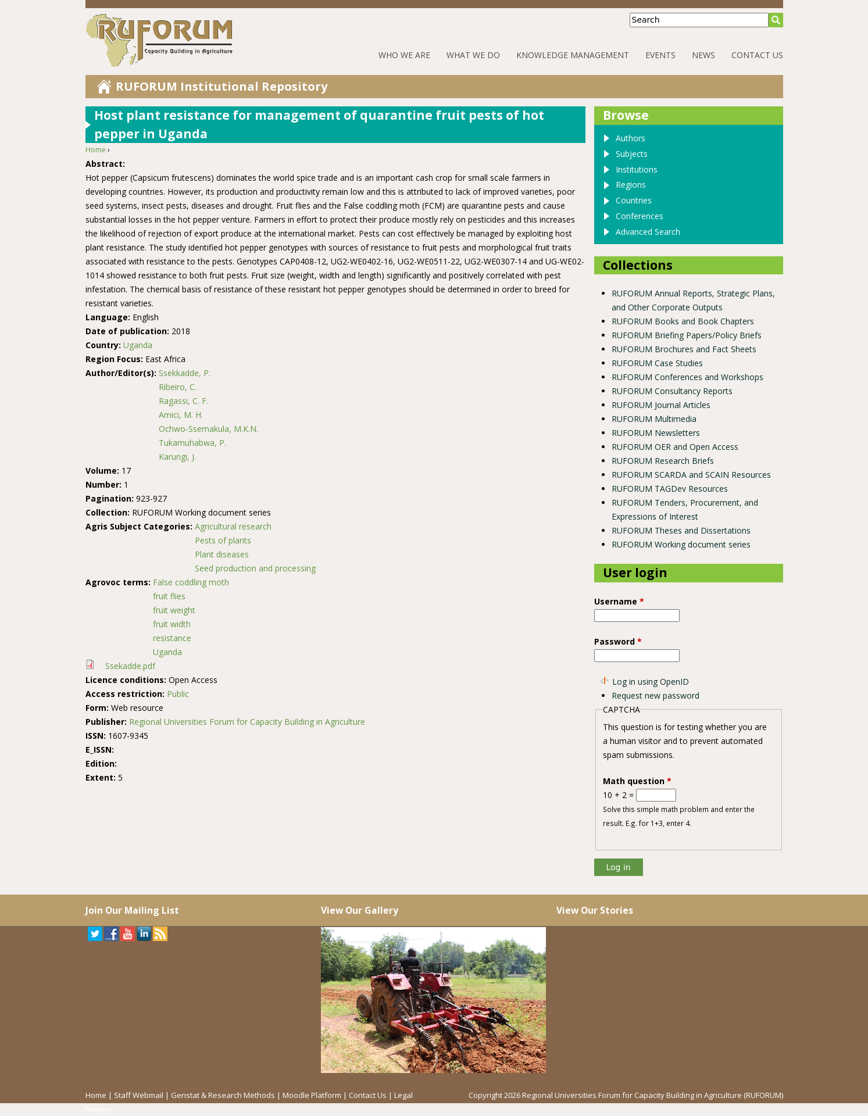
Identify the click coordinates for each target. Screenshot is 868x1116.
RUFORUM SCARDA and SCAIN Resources (691, 474)
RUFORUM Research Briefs (663, 460)
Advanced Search (648, 231)
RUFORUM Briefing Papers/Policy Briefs (687, 335)
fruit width (172, 623)
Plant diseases (222, 554)
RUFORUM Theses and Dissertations (681, 530)
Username (619, 601)
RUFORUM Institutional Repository (221, 86)
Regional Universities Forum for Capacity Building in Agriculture (247, 721)
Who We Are (404, 54)
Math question (637, 780)
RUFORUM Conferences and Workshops (687, 376)
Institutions (637, 169)
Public (178, 693)
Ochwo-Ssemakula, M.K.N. (208, 428)
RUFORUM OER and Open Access (675, 446)
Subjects (632, 153)
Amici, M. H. (181, 414)
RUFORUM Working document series (681, 544)
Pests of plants (223, 540)
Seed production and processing (255, 568)
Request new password (655, 695)
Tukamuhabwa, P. (192, 442)
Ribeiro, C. (178, 386)
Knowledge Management (572, 54)
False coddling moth (191, 582)
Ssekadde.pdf (130, 665)
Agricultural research (233, 526)
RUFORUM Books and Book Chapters (683, 321)
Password (618, 641)
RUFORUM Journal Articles (661, 404)
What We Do (473, 54)
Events (660, 54)
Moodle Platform (312, 1095)
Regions (631, 184)
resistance (172, 637)
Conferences (639, 215)
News (703, 54)
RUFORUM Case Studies (657, 363)
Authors (630, 138)
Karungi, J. (177, 456)
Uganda (137, 344)
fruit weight (174, 610)
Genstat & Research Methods (223, 1095)
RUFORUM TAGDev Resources (670, 488)
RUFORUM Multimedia (654, 418)
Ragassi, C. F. (183, 400)
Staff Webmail (138, 1095)
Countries (634, 200)
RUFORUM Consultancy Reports (672, 390)
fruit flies (169, 596)
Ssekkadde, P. (184, 372)
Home (95, 150)
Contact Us (757, 54)
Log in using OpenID (650, 681)
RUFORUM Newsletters (656, 432)
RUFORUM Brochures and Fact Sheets (684, 349)
